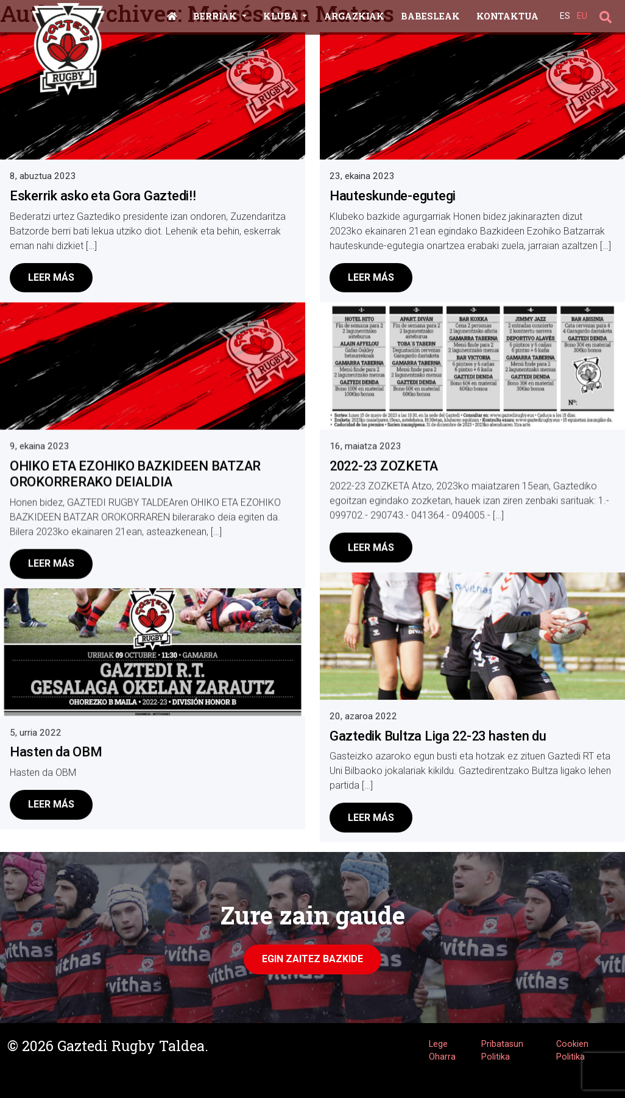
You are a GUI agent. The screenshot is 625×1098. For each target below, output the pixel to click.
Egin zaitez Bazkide (312, 959)
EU (582, 16)
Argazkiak (354, 16)
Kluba (281, 16)
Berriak (216, 16)
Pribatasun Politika (502, 1051)
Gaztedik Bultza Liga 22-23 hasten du (438, 737)
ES (565, 16)
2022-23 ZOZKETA (384, 468)
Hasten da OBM (56, 751)
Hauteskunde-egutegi (393, 195)
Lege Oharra (442, 1051)
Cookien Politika (572, 1051)
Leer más (51, 277)
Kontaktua (507, 16)
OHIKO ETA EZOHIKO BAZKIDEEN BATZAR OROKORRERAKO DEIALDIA (135, 473)
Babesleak (430, 16)
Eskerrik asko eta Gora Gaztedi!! (103, 195)
